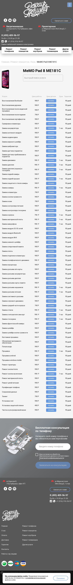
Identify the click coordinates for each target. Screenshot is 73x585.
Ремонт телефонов (29, 526)
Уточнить (51, 100)
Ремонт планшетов (20, 62)
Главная (5, 62)
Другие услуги (27, 545)
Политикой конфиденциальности (51, 458)
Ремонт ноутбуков (29, 535)
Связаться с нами (61, 21)
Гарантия (4, 545)
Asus (33, 62)
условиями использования (35, 578)
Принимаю (61, 578)
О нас (3, 531)
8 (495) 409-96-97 (10, 35)
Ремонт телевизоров (30, 540)
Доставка (5, 540)
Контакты (5, 549)
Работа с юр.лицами (9, 554)
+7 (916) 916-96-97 (15, 41)
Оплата (4, 535)
